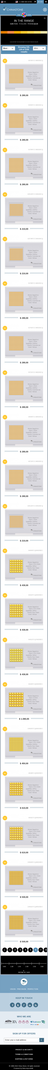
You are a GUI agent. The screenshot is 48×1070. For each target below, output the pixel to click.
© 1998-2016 (13, 1065)
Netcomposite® (27, 1067)
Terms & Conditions (24, 1053)
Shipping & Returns (24, 1058)
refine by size (24, 971)
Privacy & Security (24, 1049)
